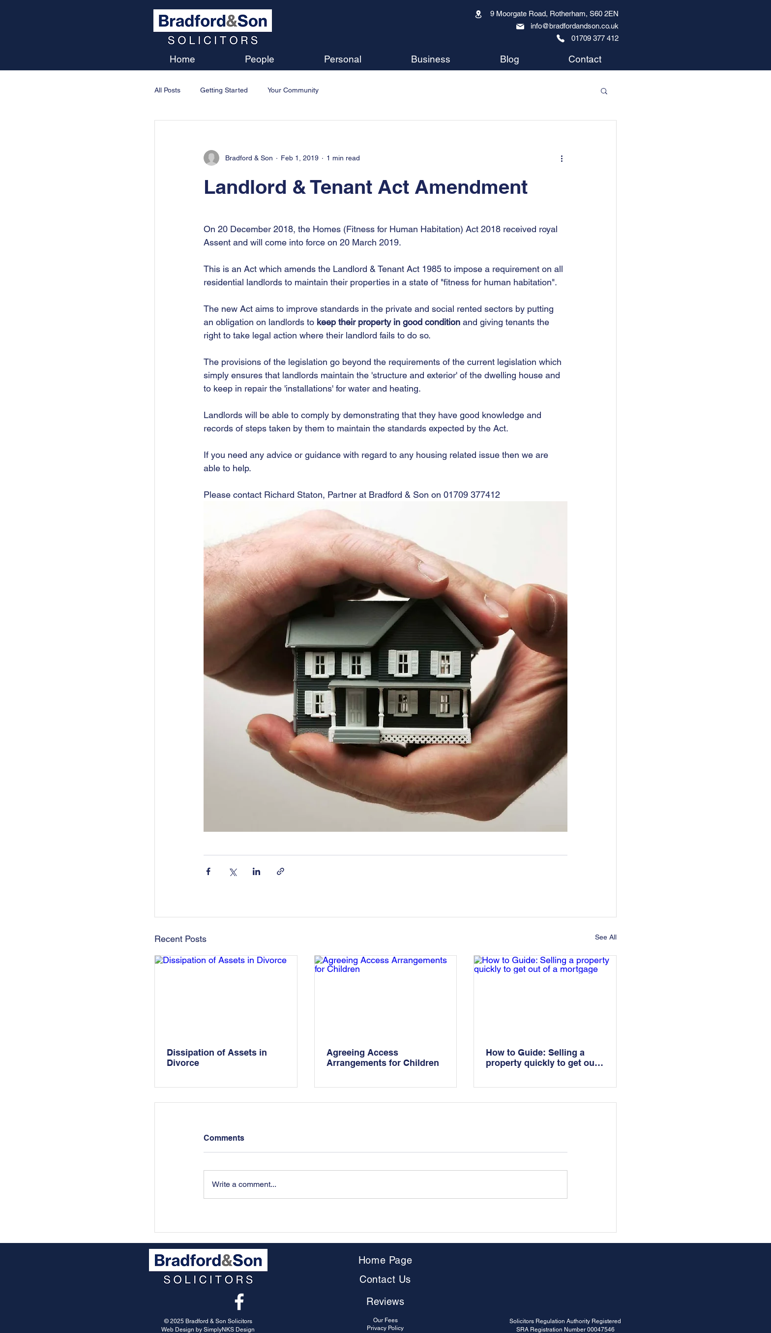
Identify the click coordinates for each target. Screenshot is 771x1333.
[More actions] (561, 158)
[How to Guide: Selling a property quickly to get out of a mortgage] (545, 995)
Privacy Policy (385, 1328)
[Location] (478, 14)
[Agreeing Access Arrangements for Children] (386, 995)
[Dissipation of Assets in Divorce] (226, 995)
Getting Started (224, 90)
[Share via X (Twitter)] (232, 871)
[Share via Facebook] (208, 871)
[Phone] (560, 38)
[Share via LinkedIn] (256, 871)
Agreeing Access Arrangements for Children (382, 1057)
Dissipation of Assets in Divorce (217, 1057)
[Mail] (520, 26)
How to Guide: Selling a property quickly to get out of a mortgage (541, 1057)
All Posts (167, 90)
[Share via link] (280, 871)
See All (606, 937)
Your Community (293, 90)
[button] (604, 90)
